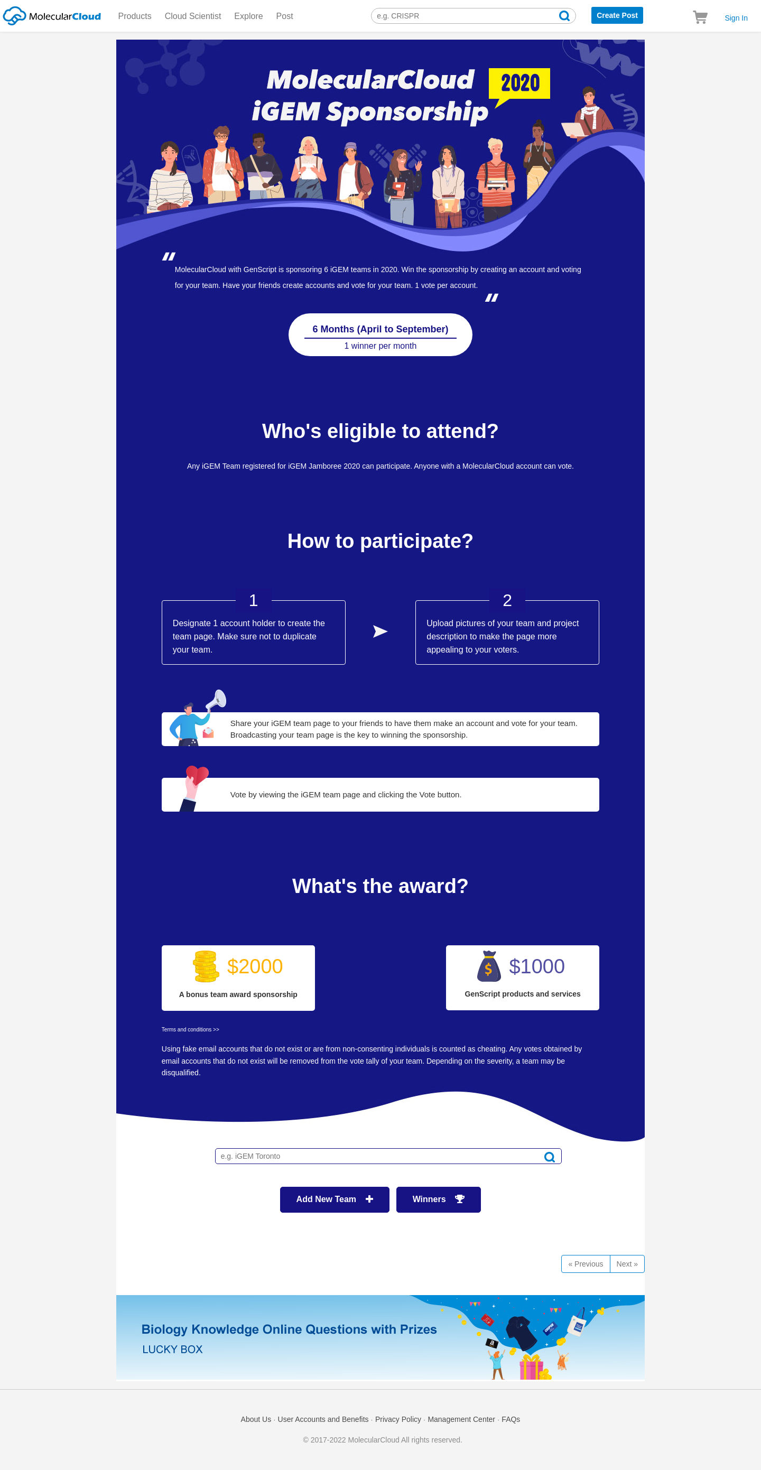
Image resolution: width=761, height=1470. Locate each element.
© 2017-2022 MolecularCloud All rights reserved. (382, 1440)
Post (284, 16)
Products (135, 16)
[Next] (627, 1264)
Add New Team (334, 1199)
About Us (256, 1419)
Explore (248, 16)
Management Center (461, 1419)
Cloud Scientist (193, 16)
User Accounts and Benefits (323, 1419)
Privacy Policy (398, 1419)
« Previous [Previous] (585, 1264)
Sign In (736, 18)
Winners (439, 1199)
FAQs (511, 1419)
